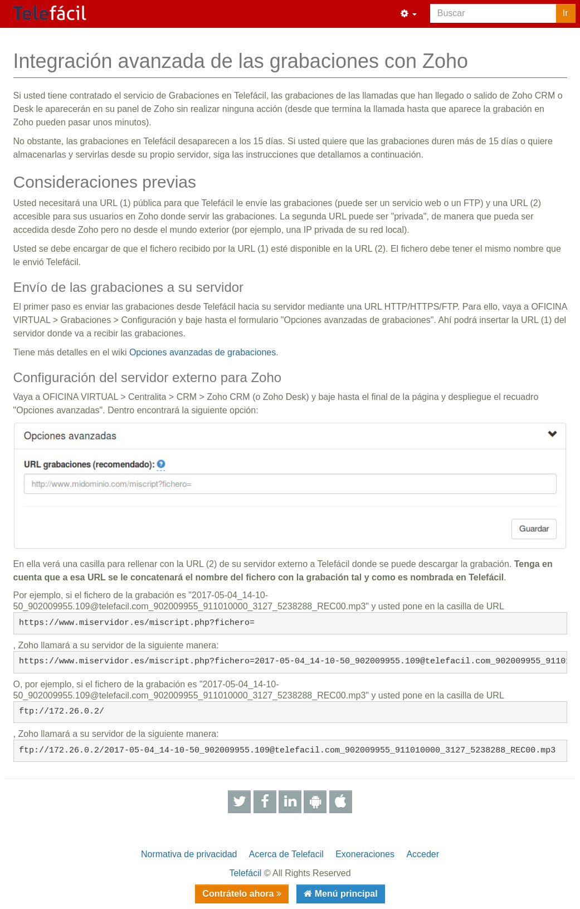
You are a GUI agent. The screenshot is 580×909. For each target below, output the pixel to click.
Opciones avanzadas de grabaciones (202, 352)
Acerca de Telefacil (286, 854)
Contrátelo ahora (239, 893)
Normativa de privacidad (189, 854)
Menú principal (344, 893)
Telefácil (245, 873)
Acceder (422, 854)
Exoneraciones (364, 854)
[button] (408, 14)
